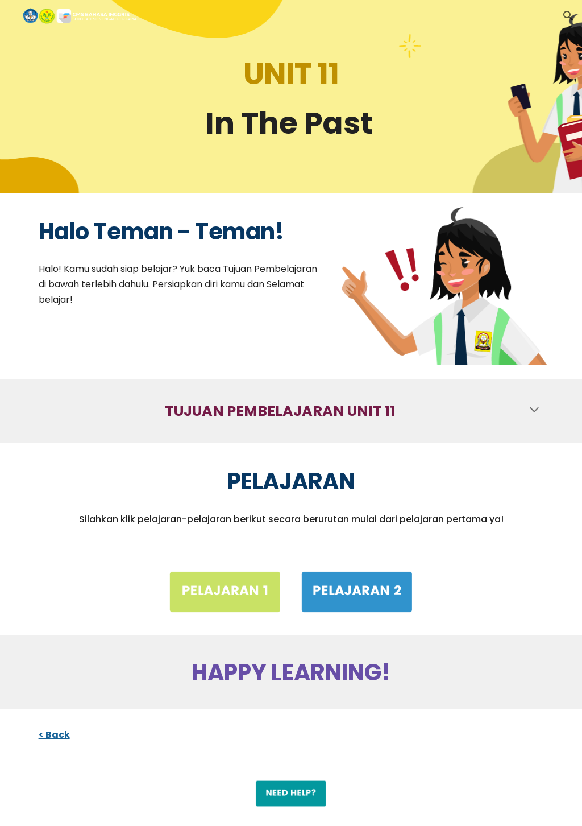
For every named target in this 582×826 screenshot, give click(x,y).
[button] (568, 16)
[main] (291, 97)
